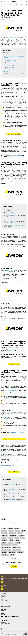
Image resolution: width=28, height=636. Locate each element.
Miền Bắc (17, 540)
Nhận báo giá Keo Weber (14, 471)
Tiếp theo (18, 523)
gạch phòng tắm (12, 533)
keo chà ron (17, 530)
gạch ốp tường (4, 533)
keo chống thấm (4, 535)
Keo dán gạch (4, 530)
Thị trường (24, 530)
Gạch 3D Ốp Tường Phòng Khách (16, 209)
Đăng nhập (14, 566)
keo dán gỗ (15, 545)
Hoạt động (3, 528)
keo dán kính (4, 542)
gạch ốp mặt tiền (13, 535)
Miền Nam (11, 540)
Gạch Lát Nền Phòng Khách (12, 221)
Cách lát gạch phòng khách (9, 482)
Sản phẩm (3, 519)
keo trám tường (4, 540)
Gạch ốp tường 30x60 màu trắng (15, 155)
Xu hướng (17, 528)
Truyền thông (10, 528)
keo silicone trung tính (16, 549)
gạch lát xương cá (12, 552)
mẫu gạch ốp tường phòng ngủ (12, 489)
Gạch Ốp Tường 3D (11, 484)
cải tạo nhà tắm (20, 552)
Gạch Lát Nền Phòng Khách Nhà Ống (14, 225)
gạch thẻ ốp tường (12, 493)
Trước (10, 523)
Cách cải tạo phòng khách (11, 215)
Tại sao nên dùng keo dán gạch (14, 134)
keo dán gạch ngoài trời (6, 549)
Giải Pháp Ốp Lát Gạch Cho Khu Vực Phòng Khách (14, 219)
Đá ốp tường (9, 496)
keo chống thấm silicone (6, 545)
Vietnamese (3, 633)
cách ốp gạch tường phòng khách (12, 212)
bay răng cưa (4, 552)
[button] (26, 11)
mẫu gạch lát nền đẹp (11, 350)
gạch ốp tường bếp (11, 499)
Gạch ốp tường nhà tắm (8, 486)
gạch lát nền (20, 533)
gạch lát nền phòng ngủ (6, 547)
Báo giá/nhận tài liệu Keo (14, 364)
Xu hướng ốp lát (21, 535)
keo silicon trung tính (16, 547)
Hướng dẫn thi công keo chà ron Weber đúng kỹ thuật (14, 439)
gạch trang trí (17, 542)
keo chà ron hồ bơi (5, 554)
